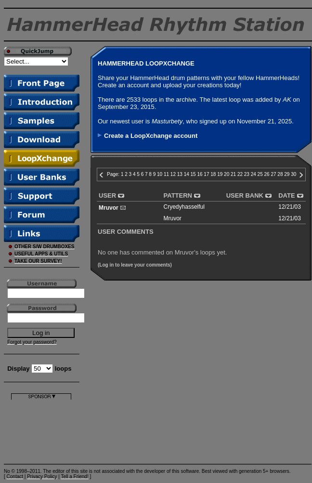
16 (199, 174)
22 (240, 174)
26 (267, 174)
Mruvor (108, 207)
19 (219, 174)
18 (213, 174)
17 (206, 174)
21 (233, 174)
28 (280, 174)
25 (260, 174)
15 (193, 174)
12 (173, 174)
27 (273, 174)
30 (293, 174)
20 (226, 174)
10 (159, 174)
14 (186, 174)
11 (166, 174)
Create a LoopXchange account (150, 135)
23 (246, 174)
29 (286, 174)
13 (179, 174)
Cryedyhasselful (184, 206)
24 (253, 174)
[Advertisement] (41, 430)
